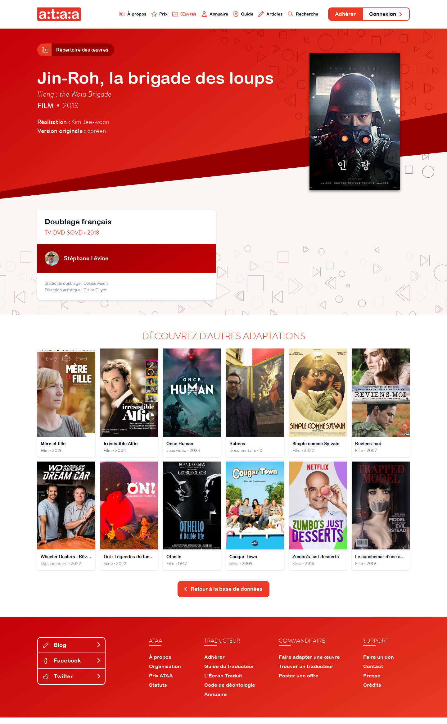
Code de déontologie (229, 691)
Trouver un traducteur (306, 673)
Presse (372, 682)
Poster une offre (298, 682)
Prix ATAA (161, 682)
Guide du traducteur (229, 673)
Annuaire (199, 14)
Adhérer (339, 14)
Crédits (372, 691)
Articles (258, 14)
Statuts (158, 691)
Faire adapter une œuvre (309, 663)
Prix (140, 14)
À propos (112, 14)
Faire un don (378, 663)
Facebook (72, 667)
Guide (229, 14)
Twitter (72, 683)
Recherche (293, 14)
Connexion (384, 14)
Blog (72, 651)
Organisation (165, 673)
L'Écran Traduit (223, 682)
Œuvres (167, 14)
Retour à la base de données (223, 595)
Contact (373, 673)
